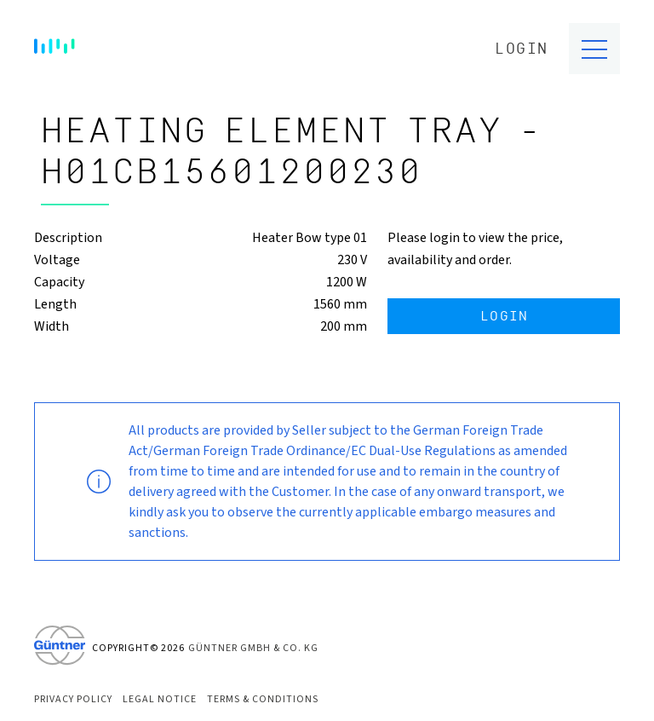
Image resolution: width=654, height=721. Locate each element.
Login (521, 49)
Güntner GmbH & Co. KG (253, 648)
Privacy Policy (73, 699)
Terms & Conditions (262, 699)
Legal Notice (160, 699)
